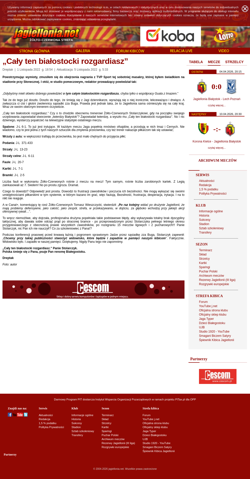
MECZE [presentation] (214, 62)
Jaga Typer (206, 319)
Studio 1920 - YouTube (214, 331)
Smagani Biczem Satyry (215, 336)
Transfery (205, 232)
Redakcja (205, 185)
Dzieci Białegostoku (212, 323)
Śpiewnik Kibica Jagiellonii (216, 340)
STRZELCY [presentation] (234, 62)
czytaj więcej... (217, 105)
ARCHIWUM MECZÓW (217, 160)
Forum (203, 302)
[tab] (196, 62)
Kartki (203, 263)
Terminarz (205, 250)
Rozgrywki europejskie (214, 284)
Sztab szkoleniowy (211, 228)
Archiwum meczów (211, 275)
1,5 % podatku (208, 189)
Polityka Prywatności (212, 193)
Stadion (204, 224)
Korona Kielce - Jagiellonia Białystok (216, 141)
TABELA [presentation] (196, 62)
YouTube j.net (208, 306)
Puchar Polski (208, 271)
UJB (202, 327)
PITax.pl (180, 399)
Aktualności (206, 181)
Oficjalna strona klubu (213, 310)
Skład (202, 254)
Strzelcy (204, 258)
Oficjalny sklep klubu (212, 314)
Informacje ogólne (211, 211)
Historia (204, 215)
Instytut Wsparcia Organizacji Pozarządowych (123, 399)
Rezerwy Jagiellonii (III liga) (217, 280)
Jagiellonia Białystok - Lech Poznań (216, 99)
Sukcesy (204, 220)
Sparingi (204, 267)
